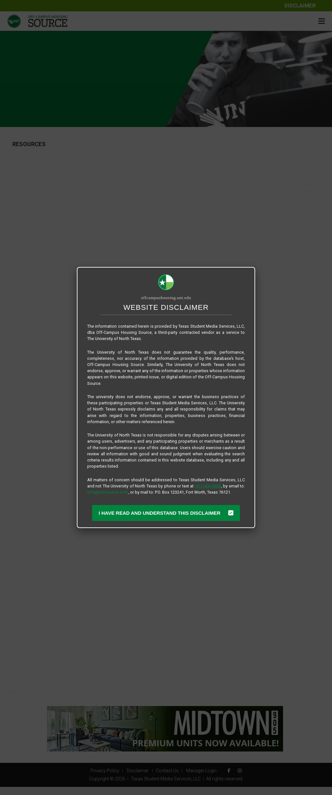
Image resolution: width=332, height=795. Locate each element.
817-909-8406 (208, 486)
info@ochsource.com (107, 492)
